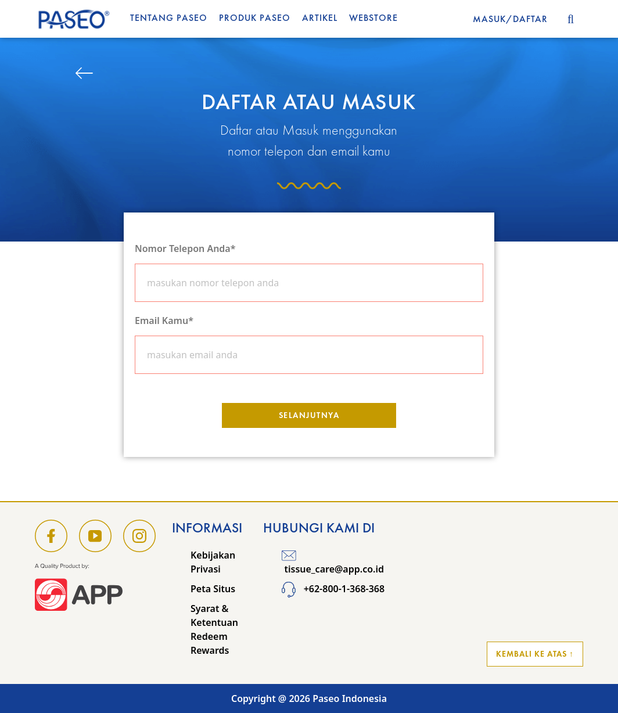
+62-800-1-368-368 (333, 588)
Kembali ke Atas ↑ (535, 654)
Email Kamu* (164, 320)
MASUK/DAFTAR (510, 19)
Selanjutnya (309, 415)
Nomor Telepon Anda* (185, 248)
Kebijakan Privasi (213, 562)
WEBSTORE (373, 18)
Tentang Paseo (168, 18)
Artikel (319, 18)
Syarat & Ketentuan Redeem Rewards (214, 629)
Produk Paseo (254, 18)
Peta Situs (213, 588)
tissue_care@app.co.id (333, 562)
